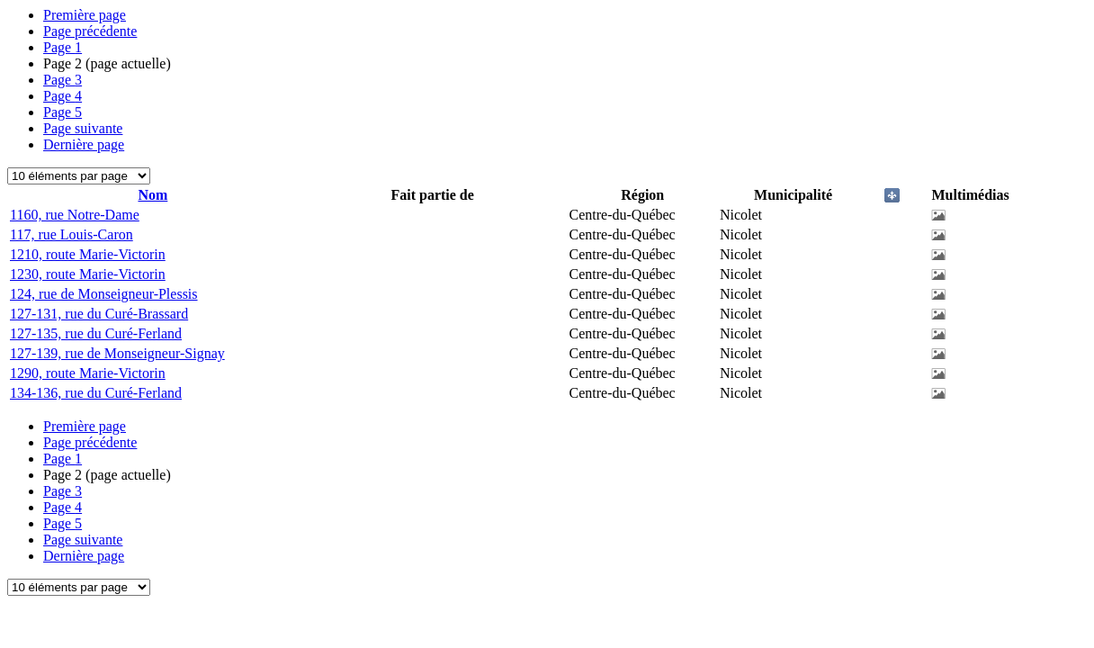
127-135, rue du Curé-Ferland (96, 333)
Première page (84, 14)
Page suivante (82, 128)
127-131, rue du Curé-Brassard (99, 313)
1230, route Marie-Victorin (88, 274)
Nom (152, 194)
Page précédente (90, 31)
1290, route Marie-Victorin (88, 373)
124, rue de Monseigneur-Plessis (104, 294)
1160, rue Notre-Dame (74, 214)
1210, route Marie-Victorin (88, 254)
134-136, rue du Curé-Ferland (96, 392)
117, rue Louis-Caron (71, 234)
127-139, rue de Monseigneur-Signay (117, 353)
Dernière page (83, 144)
